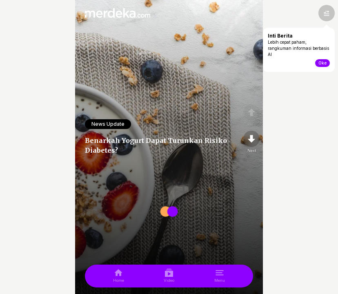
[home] (118, 276)
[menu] (219, 276)
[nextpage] (251, 142)
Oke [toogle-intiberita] (322, 62)
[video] (169, 276)
